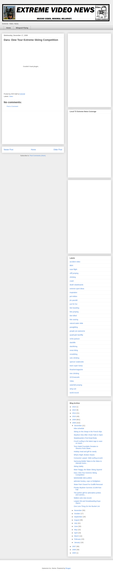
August (77, 520)
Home (8, 28)
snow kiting (74, 350)
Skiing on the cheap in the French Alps (88, 432)
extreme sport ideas (77, 289)
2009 (74, 420)
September (78, 517)
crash (72, 281)
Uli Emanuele (74, 377)
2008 (74, 423)
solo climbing (74, 358)
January (77, 542)
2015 (74, 410)
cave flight (73, 269)
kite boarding (74, 308)
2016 (74, 407)
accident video (75, 262)
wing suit (73, 389)
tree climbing (74, 373)
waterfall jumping (76, 385)
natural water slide (76, 323)
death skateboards (76, 285)
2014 (74, 413)
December (78, 426)
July (76, 523)
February (77, 539)
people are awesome (77, 331)
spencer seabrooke (77, 362)
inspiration (73, 292)
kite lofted (73, 316)
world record (74, 393)
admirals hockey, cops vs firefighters (87, 481)
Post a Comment (12, 106)
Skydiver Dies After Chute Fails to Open (88, 435)
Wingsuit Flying (22, 28)
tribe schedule (79, 428)
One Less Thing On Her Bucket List (87, 506)
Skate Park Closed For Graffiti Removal (88, 484)
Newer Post (8, 150)
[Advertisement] (33, 127)
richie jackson (75, 339)
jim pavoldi (73, 300)
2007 (74, 546)
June (76, 526)
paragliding (74, 327)
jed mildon (73, 296)
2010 (74, 416)
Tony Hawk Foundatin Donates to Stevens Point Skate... (86, 447)
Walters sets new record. (83, 498)
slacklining (73, 346)
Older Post (57, 150)
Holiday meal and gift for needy (85, 451)
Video (11, 96)
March (76, 536)
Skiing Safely (78, 466)
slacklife (73, 342)
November (78, 510)
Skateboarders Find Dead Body (85, 438)
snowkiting (73, 354)
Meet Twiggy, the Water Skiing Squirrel (88, 470)
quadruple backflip (76, 335)
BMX (71, 265)
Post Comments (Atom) (38, 155)
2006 (74, 550)
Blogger (68, 568)
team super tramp (76, 366)
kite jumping (74, 312)
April (76, 533)
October (77, 514)
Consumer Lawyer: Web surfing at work (88, 458)
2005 (74, 553)
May (76, 530)
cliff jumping (74, 273)
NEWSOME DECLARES (83, 478)
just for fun (73, 304)
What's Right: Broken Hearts (84, 455)
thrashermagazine (76, 369)
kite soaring (74, 319)
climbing (73, 277)
